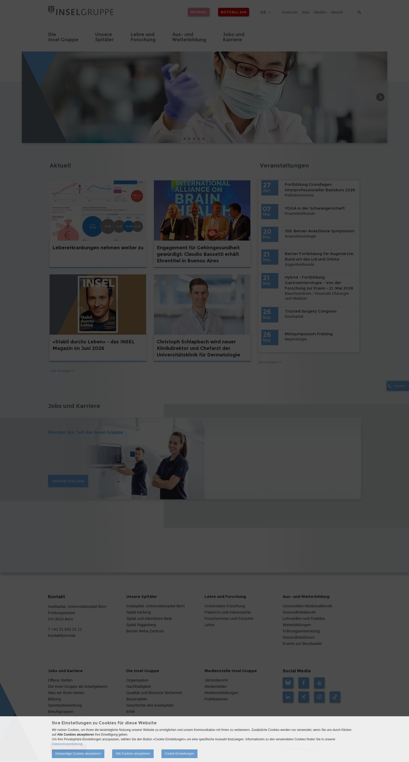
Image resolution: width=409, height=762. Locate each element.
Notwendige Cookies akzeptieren (78, 753)
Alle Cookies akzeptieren (133, 753)
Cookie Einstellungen (179, 753)
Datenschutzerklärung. (67, 744)
